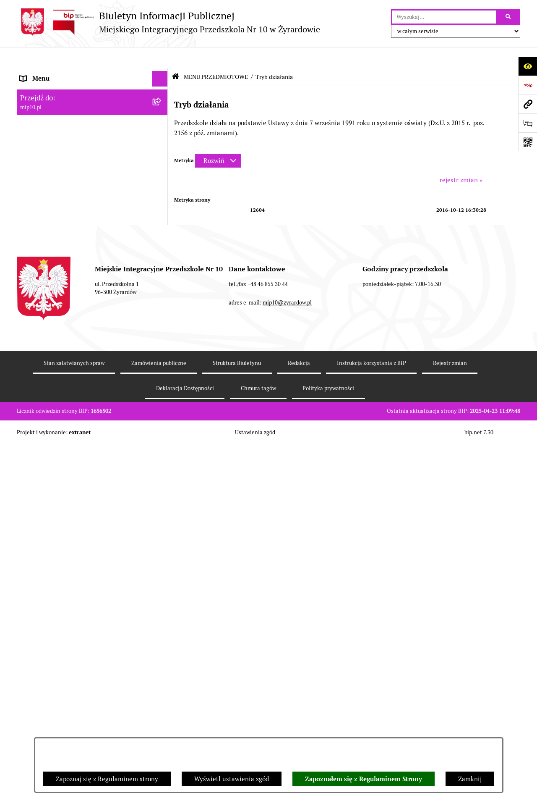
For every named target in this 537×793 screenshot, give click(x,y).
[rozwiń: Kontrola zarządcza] (161, 411)
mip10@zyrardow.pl (287, 688)
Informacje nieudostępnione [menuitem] (60, 463)
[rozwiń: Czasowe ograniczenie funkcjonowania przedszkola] (161, 527)
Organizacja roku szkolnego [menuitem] (59, 511)
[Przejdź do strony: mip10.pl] (527, 104)
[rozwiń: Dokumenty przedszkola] (161, 432)
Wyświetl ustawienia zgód (231, 779)
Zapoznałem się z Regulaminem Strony (363, 779)
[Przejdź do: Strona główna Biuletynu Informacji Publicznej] (175, 55)
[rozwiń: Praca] (161, 448)
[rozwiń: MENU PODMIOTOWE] (161, 89)
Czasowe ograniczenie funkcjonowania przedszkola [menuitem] (75, 532)
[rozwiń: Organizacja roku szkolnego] (161, 511)
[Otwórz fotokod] (527, 141)
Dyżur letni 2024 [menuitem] (44, 559)
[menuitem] (92, 126)
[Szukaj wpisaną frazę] (508, 17)
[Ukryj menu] (160, 58)
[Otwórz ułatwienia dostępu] (527, 66)
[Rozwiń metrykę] (218, 140)
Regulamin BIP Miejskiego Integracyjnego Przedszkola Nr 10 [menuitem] (80, 484)
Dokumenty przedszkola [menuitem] (54, 432)
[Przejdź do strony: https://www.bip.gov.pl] (527, 85)
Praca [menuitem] (28, 448)
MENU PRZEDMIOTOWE (216, 56)
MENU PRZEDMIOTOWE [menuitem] (55, 105)
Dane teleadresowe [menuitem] (47, 73)
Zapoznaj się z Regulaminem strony (107, 779)
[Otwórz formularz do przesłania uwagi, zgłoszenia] (527, 122)
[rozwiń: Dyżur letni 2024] (161, 559)
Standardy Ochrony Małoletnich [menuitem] (66, 574)
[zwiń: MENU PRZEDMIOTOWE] (161, 105)
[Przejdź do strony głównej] (168, 22)
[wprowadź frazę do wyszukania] (444, 17)
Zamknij (470, 779)
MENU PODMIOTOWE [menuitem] (51, 89)
